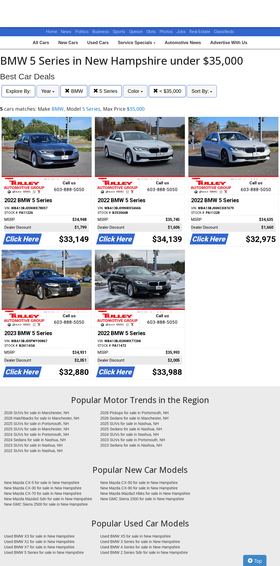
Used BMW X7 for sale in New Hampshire (39, 547)
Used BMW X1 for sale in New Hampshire (39, 541)
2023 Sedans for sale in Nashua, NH (131, 445)
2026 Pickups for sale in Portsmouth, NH (134, 413)
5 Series (105, 91)
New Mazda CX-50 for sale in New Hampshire (139, 482)
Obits (151, 31)
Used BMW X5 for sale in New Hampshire (135, 536)
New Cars (68, 42)
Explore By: (18, 91)
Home (51, 31)
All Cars (41, 42)
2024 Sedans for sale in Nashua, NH (35, 440)
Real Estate (200, 31)
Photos (167, 31)
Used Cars (98, 42)
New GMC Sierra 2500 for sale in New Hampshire (46, 504)
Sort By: (201, 91)
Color (135, 91)
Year (47, 91)
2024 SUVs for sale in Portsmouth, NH (36, 434)
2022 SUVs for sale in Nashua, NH (33, 451)
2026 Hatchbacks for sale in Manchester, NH (41, 418)
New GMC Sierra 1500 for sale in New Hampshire (142, 499)
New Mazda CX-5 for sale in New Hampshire (41, 482)
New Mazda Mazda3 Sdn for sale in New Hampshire (48, 499)
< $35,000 (167, 91)
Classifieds (224, 31)
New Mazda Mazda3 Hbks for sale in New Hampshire (145, 493)
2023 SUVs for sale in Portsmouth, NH (132, 440)
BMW (74, 91)
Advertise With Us (228, 42)
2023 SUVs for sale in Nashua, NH (33, 445)
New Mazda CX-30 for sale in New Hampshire (43, 488)
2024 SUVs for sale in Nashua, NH (129, 434)
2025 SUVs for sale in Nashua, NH (129, 423)
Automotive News (183, 42)
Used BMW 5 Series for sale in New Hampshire (44, 552)
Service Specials (137, 42)
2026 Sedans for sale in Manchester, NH (134, 418)
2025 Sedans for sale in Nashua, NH (131, 429)
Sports (119, 31)
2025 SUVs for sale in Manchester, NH (36, 429)
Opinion (136, 31)
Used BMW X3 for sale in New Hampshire (39, 536)
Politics (82, 31)
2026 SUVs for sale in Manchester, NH (36, 413)
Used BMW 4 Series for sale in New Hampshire (140, 547)
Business (101, 31)
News (66, 31)
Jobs (181, 31)
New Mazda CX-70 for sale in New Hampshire (43, 493)
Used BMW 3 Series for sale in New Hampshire (140, 541)
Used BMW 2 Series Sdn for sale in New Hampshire (144, 552)
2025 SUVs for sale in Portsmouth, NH (36, 423)
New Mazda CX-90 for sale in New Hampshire (139, 488)
